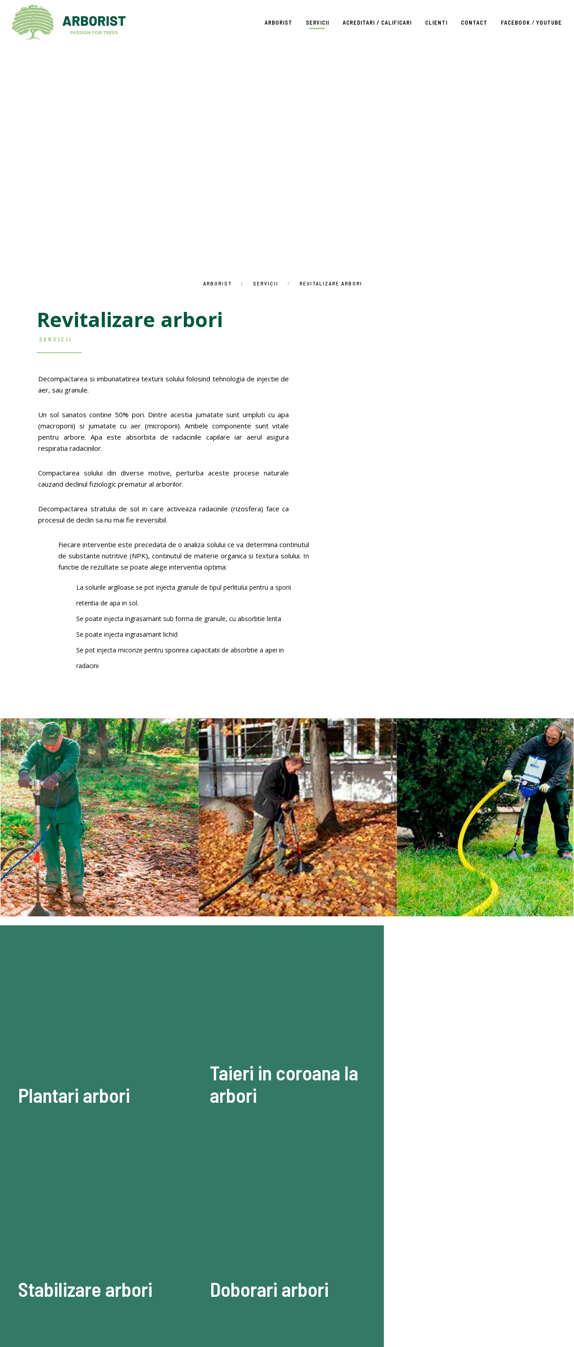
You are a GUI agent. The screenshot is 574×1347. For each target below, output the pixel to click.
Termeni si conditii (385, 1302)
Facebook (515, 22)
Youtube (549, 22)
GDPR (434, 1302)
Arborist (69, 22)
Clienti (436, 22)
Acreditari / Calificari (377, 22)
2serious (309, 1324)
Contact (474, 22)
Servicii (317, 22)
